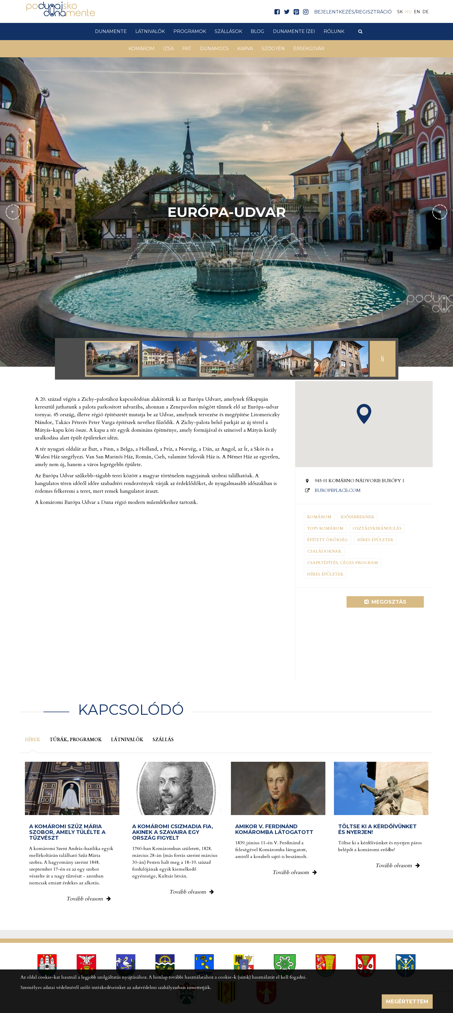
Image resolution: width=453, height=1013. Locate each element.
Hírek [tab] (32, 740)
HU (408, 11)
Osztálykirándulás (377, 528)
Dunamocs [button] (214, 48)
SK (400, 11)
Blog (257, 31)
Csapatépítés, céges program (342, 563)
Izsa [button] (168, 48)
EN (417, 11)
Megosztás (385, 602)
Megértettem (407, 1001)
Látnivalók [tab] (127, 740)
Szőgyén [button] (273, 48)
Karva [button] (245, 48)
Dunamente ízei (294, 31)
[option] (112, 359)
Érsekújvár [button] (309, 48)
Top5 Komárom (325, 528)
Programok (189, 31)
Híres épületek (375, 540)
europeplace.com (338, 490)
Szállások (228, 31)
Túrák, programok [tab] (76, 740)
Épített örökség (327, 540)
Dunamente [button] (111, 31)
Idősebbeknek (357, 517)
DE (425, 11)
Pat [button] (186, 48)
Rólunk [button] (334, 31)
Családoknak (324, 551)
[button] (364, 414)
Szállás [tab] (163, 740)
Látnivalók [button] (150, 31)
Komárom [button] (141, 48)
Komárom (319, 517)
